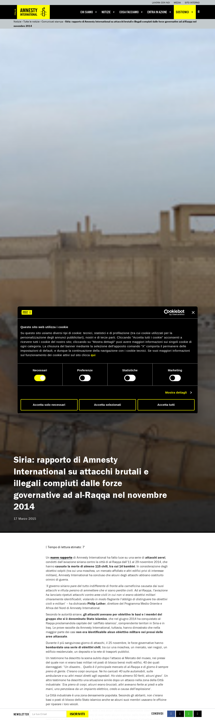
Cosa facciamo (131, 12)
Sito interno (192, 2)
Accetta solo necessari (49, 404)
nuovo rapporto (61, 557)
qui (93, 355)
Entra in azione (159, 12)
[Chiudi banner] (193, 312)
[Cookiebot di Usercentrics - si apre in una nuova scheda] (166, 312)
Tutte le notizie (31, 21)
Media (177, 2)
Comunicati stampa (52, 21)
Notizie (108, 12)
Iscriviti (77, 714)
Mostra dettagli (176, 392)
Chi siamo (89, 12)
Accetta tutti (166, 404)
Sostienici (185, 12)
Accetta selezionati (107, 404)
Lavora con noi (161, 2)
